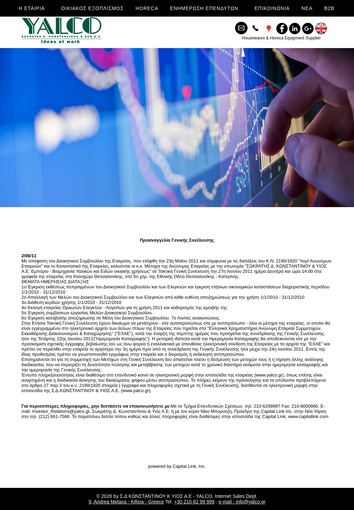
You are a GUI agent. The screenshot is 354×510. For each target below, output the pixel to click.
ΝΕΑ (307, 8)
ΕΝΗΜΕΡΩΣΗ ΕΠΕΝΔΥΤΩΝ (204, 8)
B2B (329, 8)
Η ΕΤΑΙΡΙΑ (32, 8)
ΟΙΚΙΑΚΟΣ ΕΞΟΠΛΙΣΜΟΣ (92, 8)
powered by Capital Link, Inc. (177, 466)
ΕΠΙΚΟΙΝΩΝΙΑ (272, 8)
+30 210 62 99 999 (194, 501)
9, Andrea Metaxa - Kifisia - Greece (126, 501)
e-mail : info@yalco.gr (242, 501)
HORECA (147, 8)
